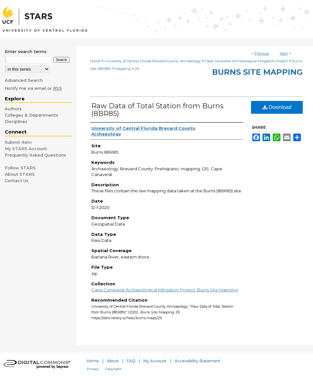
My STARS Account (26, 148)
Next (284, 53)
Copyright (113, 369)
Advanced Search (24, 80)
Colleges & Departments (31, 115)
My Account (155, 360)
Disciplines (16, 121)
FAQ (131, 360)
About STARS (20, 174)
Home (95, 61)
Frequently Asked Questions (35, 155)
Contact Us (16, 180)
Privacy (93, 369)
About (113, 360)
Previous (262, 53)
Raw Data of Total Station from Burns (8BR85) (157, 110)
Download (277, 107)
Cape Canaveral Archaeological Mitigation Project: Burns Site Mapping (164, 289)
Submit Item (18, 142)
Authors (13, 108)
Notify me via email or (33, 88)
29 (137, 68)
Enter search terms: (26, 51)
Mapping (123, 68)
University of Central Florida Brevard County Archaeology (152, 61)
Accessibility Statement (197, 360)
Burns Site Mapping (257, 72)
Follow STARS (20, 167)
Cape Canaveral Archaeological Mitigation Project (246, 61)
